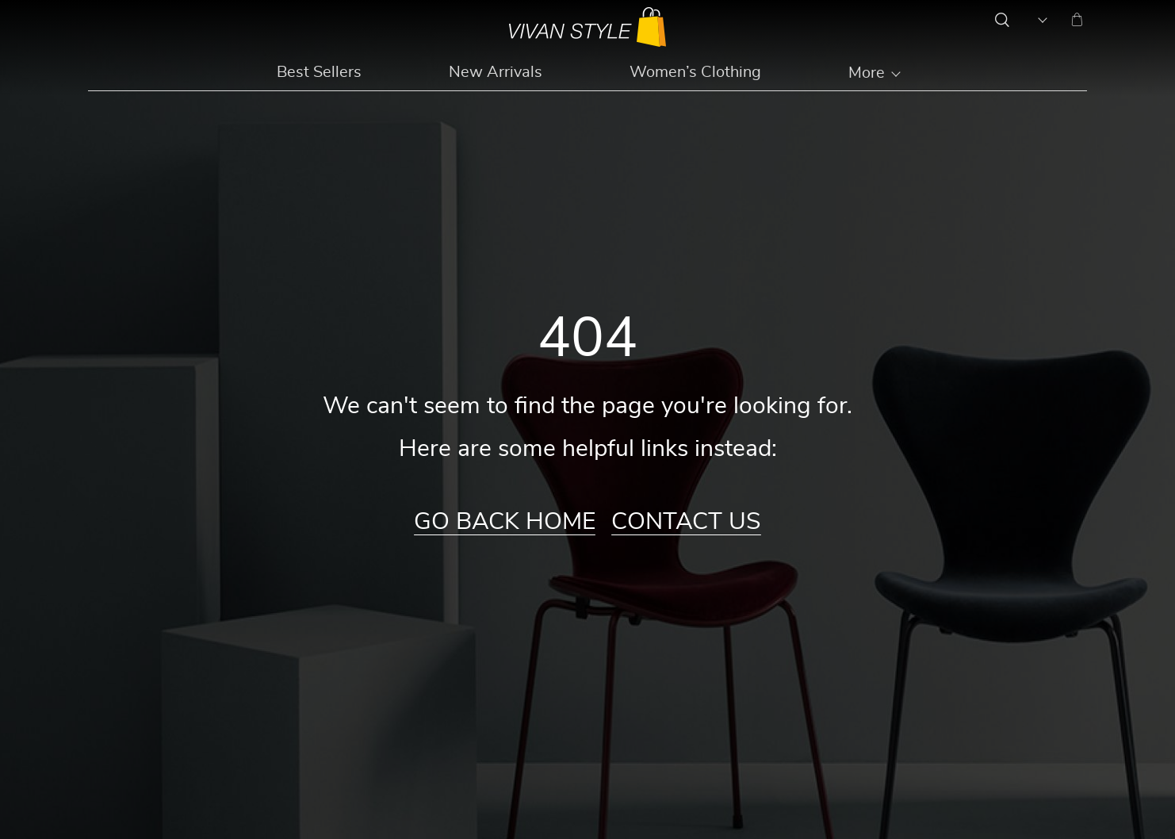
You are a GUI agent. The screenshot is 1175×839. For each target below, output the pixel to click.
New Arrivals (495, 72)
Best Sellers (319, 72)
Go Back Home (504, 522)
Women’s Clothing (695, 72)
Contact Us (686, 522)
